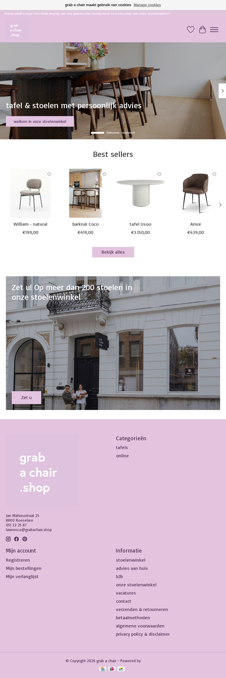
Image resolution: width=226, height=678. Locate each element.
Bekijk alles (113, 252)
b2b (119, 576)
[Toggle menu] (214, 30)
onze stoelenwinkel (136, 584)
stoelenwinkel (130, 560)
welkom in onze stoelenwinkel (40, 121)
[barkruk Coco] (85, 193)
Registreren (18, 560)
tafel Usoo (140, 224)
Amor (195, 224)
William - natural (30, 224)
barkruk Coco (85, 224)
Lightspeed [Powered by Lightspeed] (151, 660)
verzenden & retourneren (142, 609)
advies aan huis (132, 568)
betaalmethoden (133, 617)
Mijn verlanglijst (22, 576)
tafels (122, 447)
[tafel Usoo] (140, 193)
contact (123, 601)
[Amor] (195, 193)
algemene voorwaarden (140, 626)
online (122, 455)
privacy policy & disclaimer (143, 634)
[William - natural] (30, 193)
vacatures (126, 593)
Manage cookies (147, 5)
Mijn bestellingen (23, 568)
